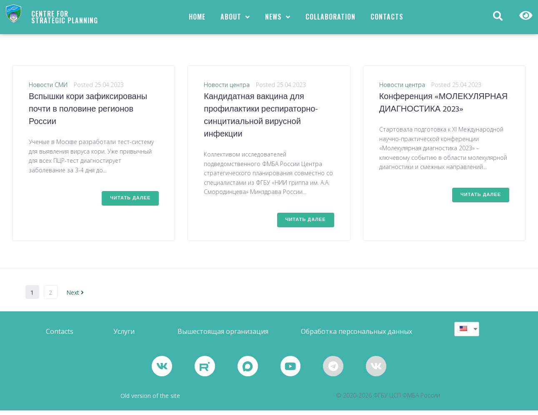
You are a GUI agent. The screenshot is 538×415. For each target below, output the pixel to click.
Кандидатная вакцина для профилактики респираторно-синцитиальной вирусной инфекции (261, 119)
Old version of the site (150, 400)
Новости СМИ (48, 89)
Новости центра (227, 89)
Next (75, 297)
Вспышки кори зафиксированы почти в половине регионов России (88, 113)
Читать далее (130, 202)
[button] (59, 336)
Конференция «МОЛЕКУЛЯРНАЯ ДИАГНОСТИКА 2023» (443, 107)
